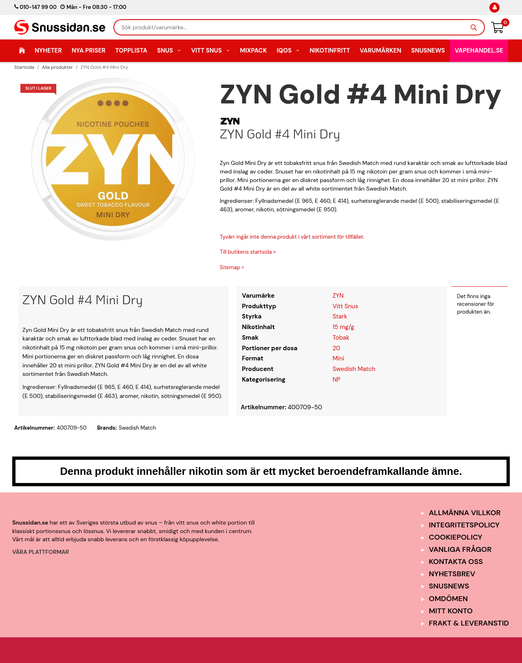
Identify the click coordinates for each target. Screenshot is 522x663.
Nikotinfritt (330, 50)
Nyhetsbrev (452, 574)
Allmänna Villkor (465, 513)
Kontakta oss (456, 561)
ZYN (337, 296)
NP (336, 379)
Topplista (131, 50)
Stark (339, 316)
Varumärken (380, 50)
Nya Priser (89, 50)
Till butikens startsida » (248, 251)
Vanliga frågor (460, 549)
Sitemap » (232, 267)
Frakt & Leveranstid (469, 623)
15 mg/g (343, 327)
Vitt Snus (210, 50)
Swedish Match (353, 369)
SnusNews (428, 50)
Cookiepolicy (455, 537)
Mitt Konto (451, 611)
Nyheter (48, 50)
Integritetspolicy (464, 525)
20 (336, 348)
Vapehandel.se (479, 50)
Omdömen (448, 599)
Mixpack (253, 50)
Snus (169, 50)
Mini (338, 358)
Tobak (340, 338)
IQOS (288, 50)
